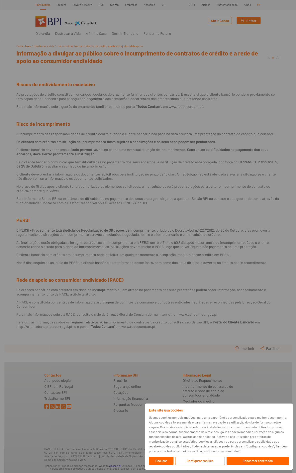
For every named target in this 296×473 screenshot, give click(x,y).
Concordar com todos (258, 461)
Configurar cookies (200, 461)
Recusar (161, 461)
